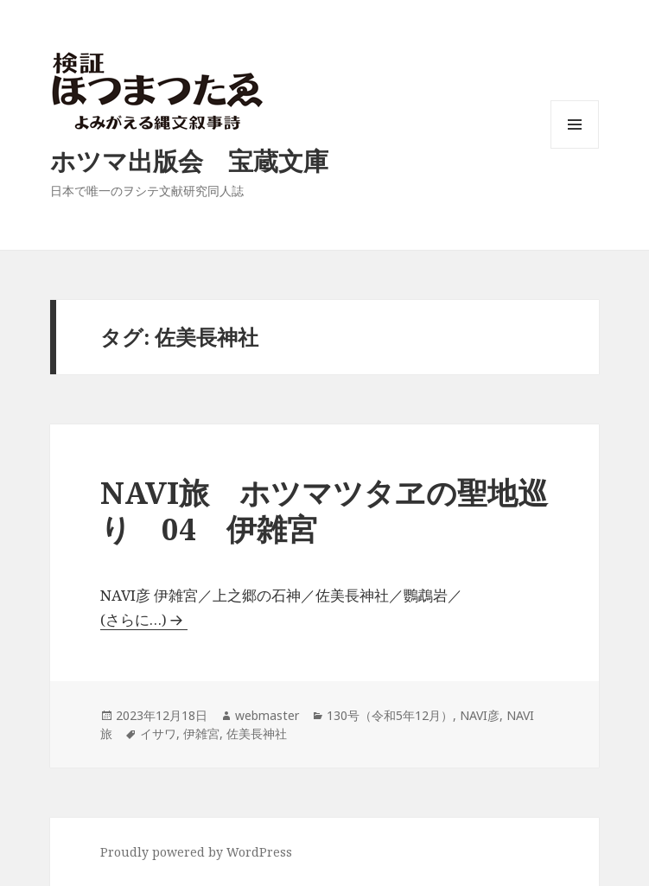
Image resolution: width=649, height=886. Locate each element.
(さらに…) (133, 619)
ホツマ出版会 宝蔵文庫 (189, 160)
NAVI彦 (479, 715)
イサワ (158, 733)
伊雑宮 (201, 733)
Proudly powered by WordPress (196, 852)
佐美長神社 (256, 733)
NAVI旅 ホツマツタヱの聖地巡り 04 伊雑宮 (324, 510)
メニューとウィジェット (575, 148)
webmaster (267, 715)
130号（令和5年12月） (390, 715)
